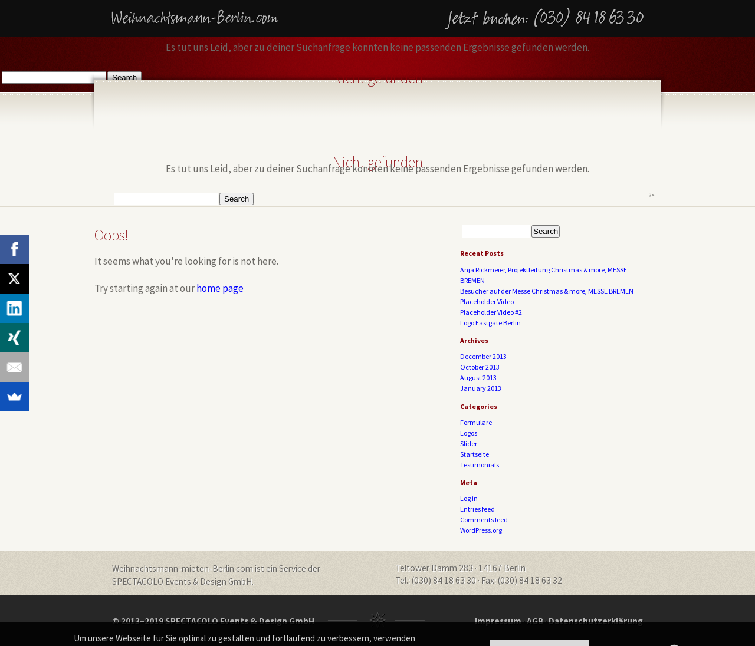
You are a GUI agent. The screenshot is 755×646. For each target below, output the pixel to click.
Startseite (474, 454)
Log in (469, 498)
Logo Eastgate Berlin (490, 322)
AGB (535, 621)
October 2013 (480, 366)
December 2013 (483, 356)
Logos (468, 433)
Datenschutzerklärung (596, 621)
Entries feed (477, 509)
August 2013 (478, 377)
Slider (468, 443)
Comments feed (484, 519)
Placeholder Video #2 (491, 312)
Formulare (476, 422)
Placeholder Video (487, 301)
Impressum (498, 621)
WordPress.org (481, 530)
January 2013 (480, 388)
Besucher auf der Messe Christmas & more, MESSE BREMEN (546, 290)
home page (220, 288)
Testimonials (479, 464)
